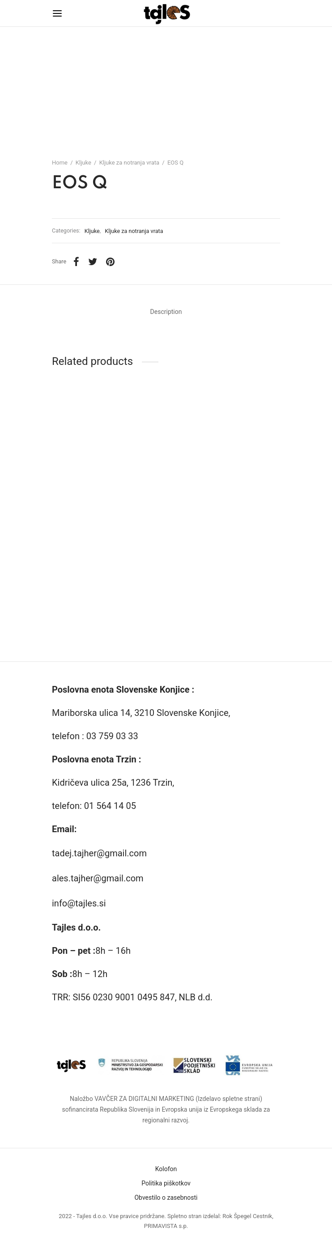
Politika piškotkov (166, 1183)
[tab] (166, 312)
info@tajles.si (79, 903)
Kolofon (166, 1168)
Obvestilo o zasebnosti (165, 1197)
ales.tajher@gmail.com (98, 878)
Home (60, 162)
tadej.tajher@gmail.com (99, 853)
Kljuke (83, 162)
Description (166, 311)
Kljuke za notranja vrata (129, 162)
